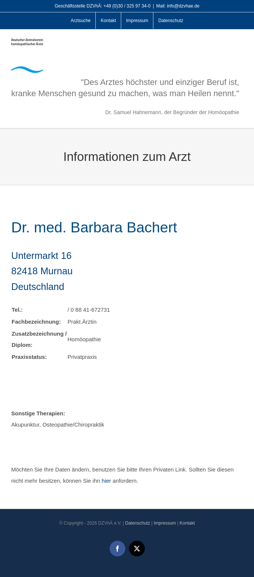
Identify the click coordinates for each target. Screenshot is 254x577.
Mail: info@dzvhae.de (178, 6)
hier (106, 480)
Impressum (165, 523)
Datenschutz (137, 523)
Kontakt (187, 523)
